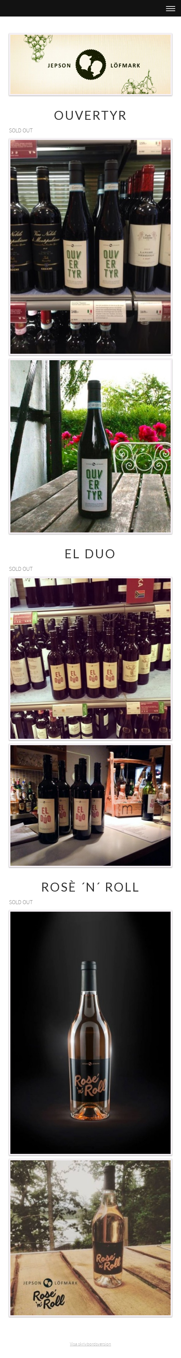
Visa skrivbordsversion (90, 1344)
